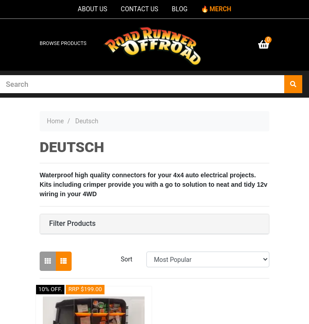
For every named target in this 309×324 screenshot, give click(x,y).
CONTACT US (139, 9)
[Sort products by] (207, 259)
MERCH (220, 9)
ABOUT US (93, 9)
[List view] (63, 261)
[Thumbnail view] (48, 261)
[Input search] (142, 84)
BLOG (179, 9)
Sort (126, 259)
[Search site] (293, 84)
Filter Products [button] (72, 224)
